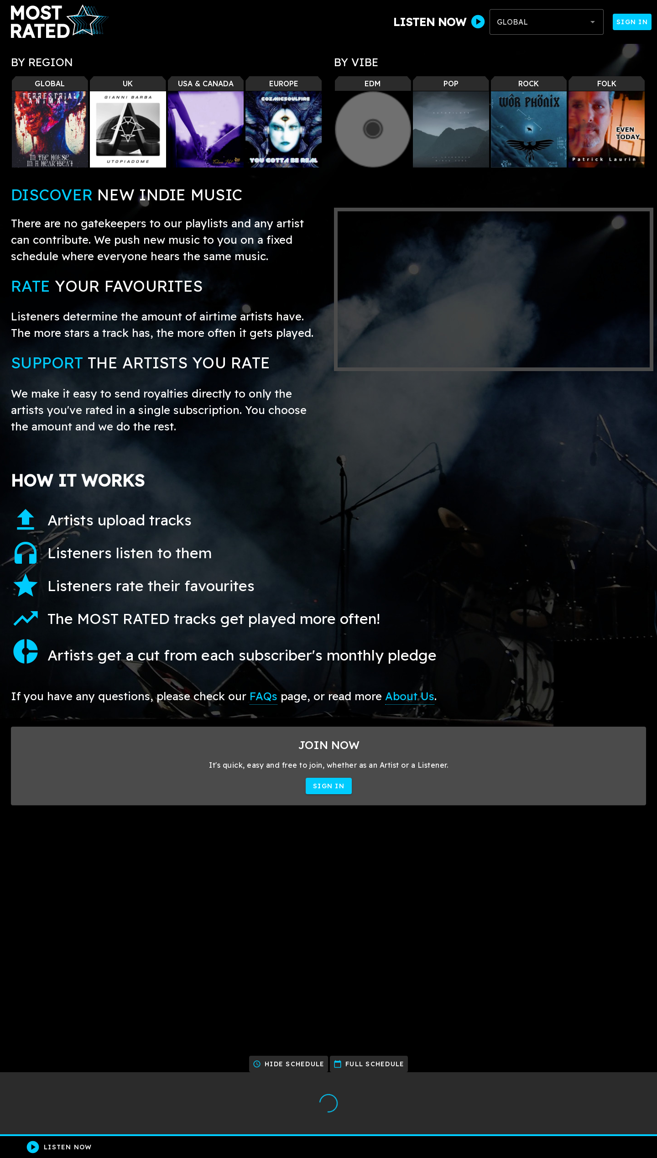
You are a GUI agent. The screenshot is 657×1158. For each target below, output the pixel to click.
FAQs (263, 696)
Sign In (632, 22)
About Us (409, 696)
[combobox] (547, 22)
